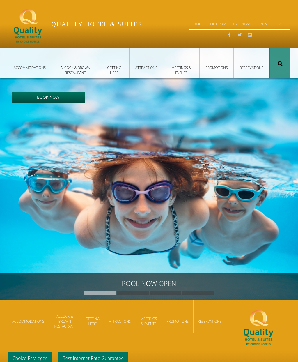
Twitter (239, 35)
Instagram (250, 35)
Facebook (229, 35)
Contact (263, 24)
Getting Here (114, 70)
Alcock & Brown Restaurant (75, 70)
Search (279, 63)
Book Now (48, 97)
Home (196, 24)
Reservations (251, 67)
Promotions (216, 67)
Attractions (146, 67)
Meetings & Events (181, 70)
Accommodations (30, 67)
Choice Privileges (221, 24)
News (246, 24)
